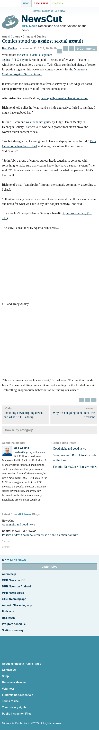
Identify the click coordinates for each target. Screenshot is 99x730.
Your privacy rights (14, 707)
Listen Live (49, 566)
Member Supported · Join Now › (49, 11)
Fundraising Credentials (17, 695)
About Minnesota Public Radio (21, 663)
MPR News (29, 26)
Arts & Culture (11, 36)
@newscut (40, 452)
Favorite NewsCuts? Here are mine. (75, 466)
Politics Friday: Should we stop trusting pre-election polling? (40, 535)
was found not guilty (38, 122)
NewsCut (8, 520)
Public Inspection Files (16, 713)
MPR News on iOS (13, 580)
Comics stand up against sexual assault (42, 41)
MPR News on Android (16, 586)
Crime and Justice (34, 36)
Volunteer (8, 688)
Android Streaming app (17, 605)
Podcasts (8, 611)
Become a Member (14, 682)
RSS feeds (8, 617)
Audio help (9, 574)
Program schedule (14, 624)
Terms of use (10, 701)
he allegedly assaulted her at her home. (64, 98)
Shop (5, 676)
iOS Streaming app (14, 599)
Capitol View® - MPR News (19, 531)
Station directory (13, 630)
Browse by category (18, 430)
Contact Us (9, 669)
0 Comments (86, 48)
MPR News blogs (13, 592)
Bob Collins (9, 48)
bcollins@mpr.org (23, 452)
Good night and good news (69, 448)
